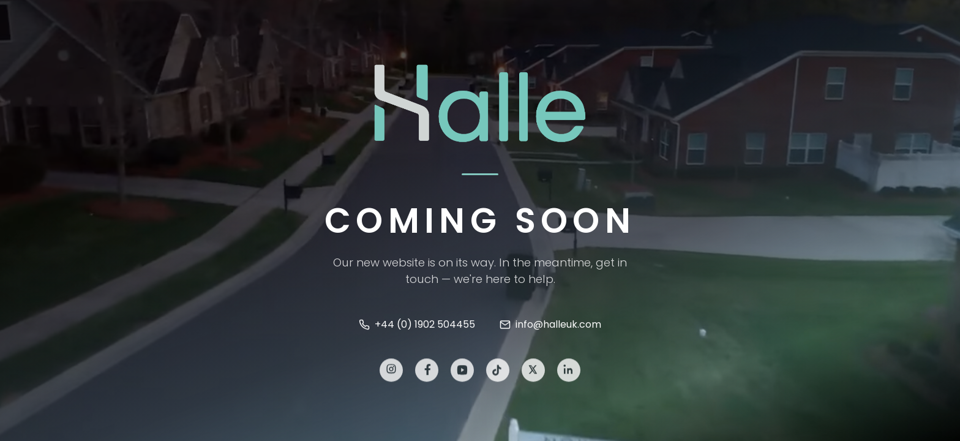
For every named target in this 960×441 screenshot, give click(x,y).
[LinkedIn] (569, 371)
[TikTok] (498, 371)
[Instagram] (391, 371)
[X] (533, 371)
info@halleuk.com (550, 325)
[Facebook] (427, 371)
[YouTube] (462, 371)
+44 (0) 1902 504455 (417, 325)
